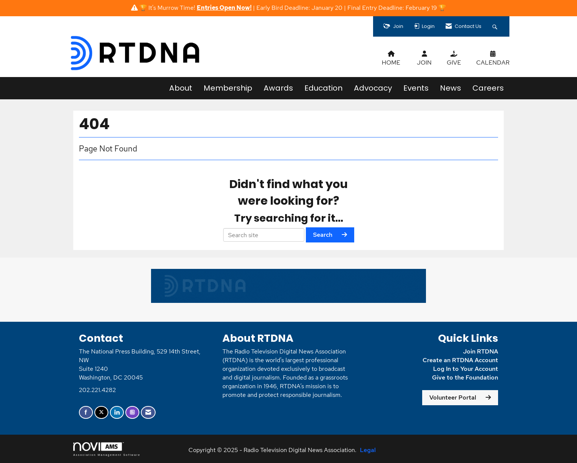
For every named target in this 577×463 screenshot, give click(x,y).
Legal (368, 450)
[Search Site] (496, 26)
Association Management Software (106, 449)
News (450, 88)
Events (416, 88)
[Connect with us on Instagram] (132, 412)
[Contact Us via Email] (148, 412)
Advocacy (373, 88)
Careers (488, 88)
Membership (228, 88)
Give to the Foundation (465, 377)
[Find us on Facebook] (86, 412)
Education (323, 88)
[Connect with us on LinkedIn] (117, 412)
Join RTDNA (480, 351)
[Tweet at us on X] (101, 412)
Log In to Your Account (465, 369)
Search (322, 235)
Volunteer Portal (452, 397)
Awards (278, 88)
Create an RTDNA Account (460, 360)
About (180, 88)
